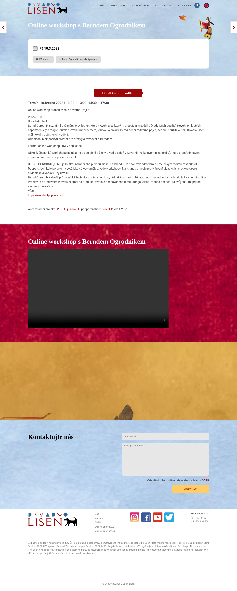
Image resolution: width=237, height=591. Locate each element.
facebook (146, 517)
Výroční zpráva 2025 (105, 530)
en (206, 5)
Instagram (135, 517)
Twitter (169, 517)
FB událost (44, 59)
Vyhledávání (197, 5)
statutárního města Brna (86, 542)
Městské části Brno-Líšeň (137, 542)
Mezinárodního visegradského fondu (109, 549)
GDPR (205, 480)
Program (117, 5)
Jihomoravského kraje (110, 542)
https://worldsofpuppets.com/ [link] (48, 195)
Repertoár (140, 5)
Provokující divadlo (69, 209)
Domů (99, 5)
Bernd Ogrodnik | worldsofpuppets (79, 59)
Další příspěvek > (3, 27)
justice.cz (100, 518)
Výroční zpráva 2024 (105, 526)
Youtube (158, 517)
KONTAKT (184, 5)
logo (97, 513)
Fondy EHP (108, 209)
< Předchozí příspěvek (233, 27)
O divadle (163, 5)
